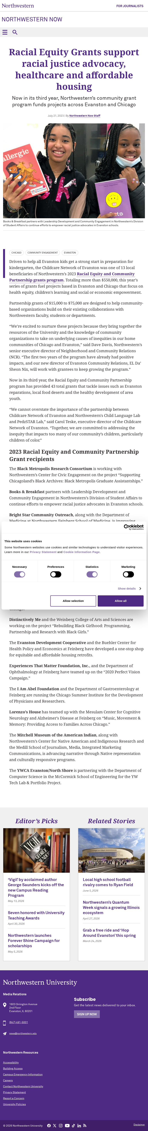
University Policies (14, 1104)
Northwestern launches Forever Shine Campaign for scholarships (34, 941)
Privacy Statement (14, 1092)
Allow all (120, 600)
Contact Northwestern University (23, 1086)
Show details (127, 588)
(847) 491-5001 (18, 1022)
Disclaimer (139, 1125)
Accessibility (11, 1062)
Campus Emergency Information (23, 1074)
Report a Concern (13, 1098)
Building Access (13, 1068)
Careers (8, 1080)
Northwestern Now (32, 20)
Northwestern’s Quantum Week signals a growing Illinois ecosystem (111, 908)
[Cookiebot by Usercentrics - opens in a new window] (127, 527)
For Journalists (129, 6)
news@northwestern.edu (23, 1033)
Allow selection (73, 600)
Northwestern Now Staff (84, 116)
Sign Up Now (87, 1014)
